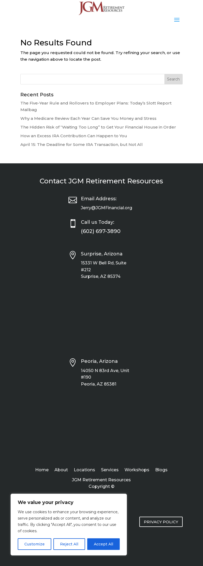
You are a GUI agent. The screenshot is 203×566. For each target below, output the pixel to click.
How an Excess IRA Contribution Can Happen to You (73, 135)
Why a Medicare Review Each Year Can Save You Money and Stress (88, 118)
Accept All (103, 544)
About (61, 470)
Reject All (69, 544)
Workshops (136, 470)
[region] (69, 524)
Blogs (161, 470)
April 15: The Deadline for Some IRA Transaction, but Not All (81, 144)
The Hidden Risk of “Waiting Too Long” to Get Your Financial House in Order (98, 127)
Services (110, 470)
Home (42, 470)
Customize (34, 544)
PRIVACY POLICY (161, 521)
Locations (84, 470)
